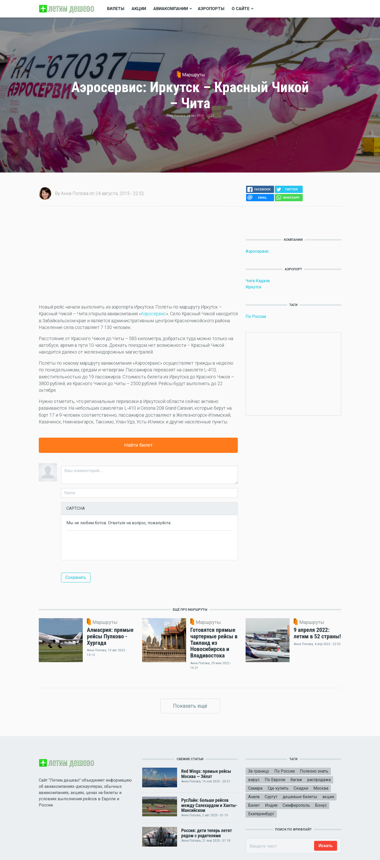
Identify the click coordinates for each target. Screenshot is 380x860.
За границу (258, 771)
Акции (139, 8)
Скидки (301, 788)
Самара (255, 788)
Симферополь (296, 805)
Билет (254, 805)
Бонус (321, 805)
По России (256, 316)
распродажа (319, 779)
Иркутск (253, 287)
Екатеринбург (261, 813)
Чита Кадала (258, 280)
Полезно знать (314, 771)
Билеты (115, 8)
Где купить (278, 788)
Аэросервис (153, 313)
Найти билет (138, 445)
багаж (296, 779)
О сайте (240, 8)
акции (328, 796)
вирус (254, 779)
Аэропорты (211, 8)
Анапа (254, 796)
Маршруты (193, 74)
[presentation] (105, 545)
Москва (320, 788)
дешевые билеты (300, 796)
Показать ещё (190, 706)
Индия (271, 805)
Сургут (271, 796)
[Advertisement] (138, 255)
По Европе (275, 779)
